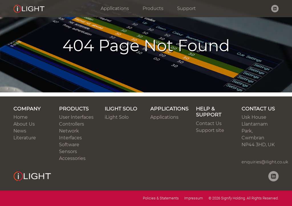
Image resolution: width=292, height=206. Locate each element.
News (19, 131)
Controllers (71, 124)
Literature (24, 137)
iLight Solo (117, 117)
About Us (24, 124)
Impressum (193, 198)
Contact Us (209, 123)
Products (153, 8)
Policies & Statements (161, 198)
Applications (115, 8)
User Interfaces (76, 117)
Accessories (72, 158)
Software (69, 144)
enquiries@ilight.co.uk (265, 162)
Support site (210, 130)
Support (186, 8)
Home (20, 117)
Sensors (68, 151)
